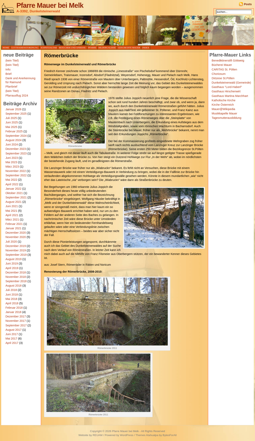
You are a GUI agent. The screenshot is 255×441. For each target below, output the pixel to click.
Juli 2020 (11, 241)
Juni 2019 (11, 263)
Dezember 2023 (15, 148)
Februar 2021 (14, 223)
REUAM (97, 435)
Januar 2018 (13, 312)
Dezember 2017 (15, 316)
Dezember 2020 (15, 232)
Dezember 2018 (15, 272)
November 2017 (15, 320)
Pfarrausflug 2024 (16, 95)
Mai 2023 (11, 162)
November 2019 (15, 250)
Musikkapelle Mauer (224, 113)
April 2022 (11, 184)
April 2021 (11, 215)
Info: (8, 69)
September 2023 (15, 153)
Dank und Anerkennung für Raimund (20, 80)
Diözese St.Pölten (223, 78)
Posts (248, 4)
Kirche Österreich (223, 104)
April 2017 (11, 342)
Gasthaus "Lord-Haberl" (227, 87)
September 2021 (15, 197)
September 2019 (15, 254)
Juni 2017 (11, 334)
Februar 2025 (14, 131)
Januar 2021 (13, 228)
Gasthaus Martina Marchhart (230, 96)
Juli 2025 (11, 118)
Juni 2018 (11, 294)
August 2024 (13, 140)
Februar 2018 (14, 307)
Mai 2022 (11, 179)
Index (145, 47)
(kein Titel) (12, 60)
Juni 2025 (11, 122)
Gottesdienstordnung (24, 47)
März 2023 (12, 166)
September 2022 (15, 175)
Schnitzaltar (49, 47)
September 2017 (15, 325)
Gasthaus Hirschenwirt (226, 91)
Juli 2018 (11, 290)
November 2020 (15, 237)
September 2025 (15, 113)
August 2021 (13, 201)
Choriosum (219, 73)
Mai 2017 (11, 338)
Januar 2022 (13, 188)
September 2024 (15, 135)
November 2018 (15, 276)
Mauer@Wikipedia (223, 109)
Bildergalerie (107, 47)
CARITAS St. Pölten (224, 69)
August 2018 (13, 285)
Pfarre (92, 47)
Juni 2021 (11, 206)
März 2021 (12, 219)
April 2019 (11, 268)
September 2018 (15, 281)
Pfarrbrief (11, 86)
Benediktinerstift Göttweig (228, 60)
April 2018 (11, 303)
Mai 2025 (11, 127)
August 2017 (13, 329)
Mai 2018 (11, 299)
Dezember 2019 (15, 246)
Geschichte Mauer (129, 47)
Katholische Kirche (223, 100)
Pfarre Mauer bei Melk (49, 5)
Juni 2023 (11, 157)
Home (6, 47)
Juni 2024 (11, 144)
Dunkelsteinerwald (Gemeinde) (231, 82)
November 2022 (15, 171)
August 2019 (13, 259)
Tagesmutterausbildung (226, 117)
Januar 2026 (13, 109)
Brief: (8, 73)
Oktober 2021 (14, 193)
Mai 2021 (11, 210)
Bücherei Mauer (222, 64)
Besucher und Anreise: (72, 47)
